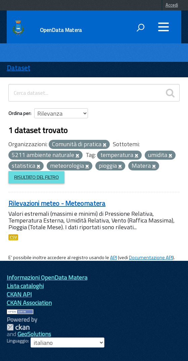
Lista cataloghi (25, 285)
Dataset (18, 68)
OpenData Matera (61, 30)
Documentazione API (151, 257)
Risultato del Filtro (36, 177)
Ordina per (19, 113)
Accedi (172, 5)
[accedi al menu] (163, 27)
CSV (13, 237)
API (113, 257)
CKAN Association (29, 302)
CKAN (18, 327)
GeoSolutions (34, 333)
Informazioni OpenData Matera (47, 277)
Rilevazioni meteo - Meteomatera (56, 203)
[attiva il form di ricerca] (140, 27)
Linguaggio (17, 340)
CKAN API (19, 294)
